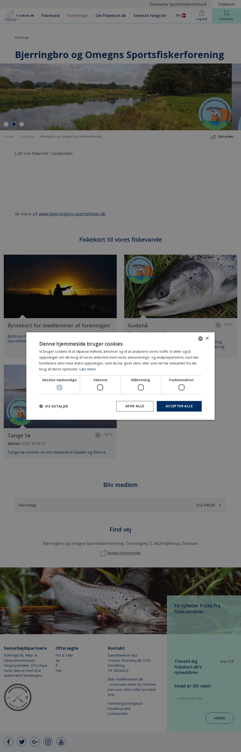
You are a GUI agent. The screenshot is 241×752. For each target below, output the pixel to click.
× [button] (207, 338)
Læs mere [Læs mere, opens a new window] (87, 369)
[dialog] (120, 376)
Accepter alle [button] (179, 406)
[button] (53, 406)
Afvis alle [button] (134, 406)
